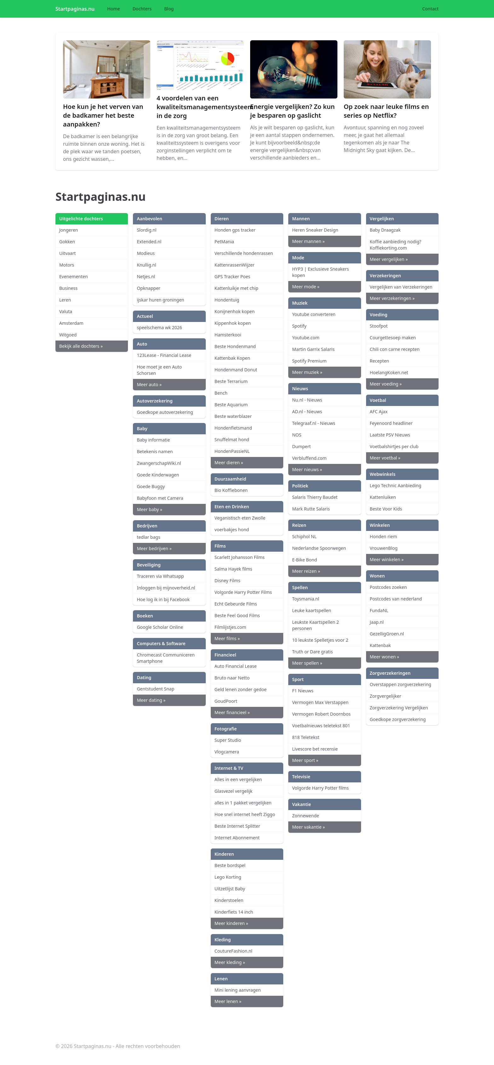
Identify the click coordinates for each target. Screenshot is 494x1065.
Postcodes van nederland (396, 599)
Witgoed (68, 335)
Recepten (379, 361)
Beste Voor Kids (386, 509)
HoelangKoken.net (389, 372)
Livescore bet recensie (315, 749)
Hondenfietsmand (233, 428)
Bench (221, 393)
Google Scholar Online (160, 627)
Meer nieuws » (307, 469)
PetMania (224, 242)
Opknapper (148, 288)
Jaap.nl (377, 622)
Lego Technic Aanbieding (396, 485)
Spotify (299, 326)
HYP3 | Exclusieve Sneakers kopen (320, 272)
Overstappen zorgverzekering (400, 684)
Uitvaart (67, 253)
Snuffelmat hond (232, 439)
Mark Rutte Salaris (311, 509)
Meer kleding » (230, 962)
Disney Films (227, 580)
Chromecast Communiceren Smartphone (166, 658)
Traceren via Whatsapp (160, 576)
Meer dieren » (229, 462)
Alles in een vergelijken (238, 779)
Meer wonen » (384, 657)
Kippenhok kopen (233, 323)
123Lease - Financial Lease (164, 355)
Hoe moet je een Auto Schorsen (159, 370)
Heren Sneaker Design (315, 230)
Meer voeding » (386, 384)
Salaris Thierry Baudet (314, 497)
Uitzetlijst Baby (230, 889)
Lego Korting (228, 877)
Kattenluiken (383, 497)
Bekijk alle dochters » (81, 346)
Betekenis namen (155, 451)
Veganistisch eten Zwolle (240, 518)
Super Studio (228, 740)
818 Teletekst (305, 737)
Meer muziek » (307, 372)
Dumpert (301, 446)
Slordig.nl (146, 230)
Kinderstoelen (229, 900)
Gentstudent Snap (155, 689)
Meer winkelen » (387, 559)
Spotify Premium (309, 361)
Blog (169, 9)
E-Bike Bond (304, 560)
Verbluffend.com (309, 458)
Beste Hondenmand (235, 346)
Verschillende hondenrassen (244, 253)
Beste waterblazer (233, 416)
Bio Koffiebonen (231, 490)
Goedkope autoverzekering (165, 412)
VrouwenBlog (384, 548)
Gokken (67, 242)
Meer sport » (305, 760)
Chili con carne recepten (395, 349)
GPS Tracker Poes (232, 276)
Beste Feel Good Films (237, 615)
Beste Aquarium (231, 405)
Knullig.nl (146, 265)
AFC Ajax (379, 411)
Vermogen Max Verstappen (320, 702)
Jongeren (68, 230)
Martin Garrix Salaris (313, 349)
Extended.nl (149, 242)
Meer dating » (151, 700)
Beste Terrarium (231, 381)
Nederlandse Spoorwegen (319, 548)
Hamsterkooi (228, 335)
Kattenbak (380, 645)
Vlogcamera (227, 752)
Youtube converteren (314, 314)
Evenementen (73, 276)
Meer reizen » (306, 571)
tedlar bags (148, 537)
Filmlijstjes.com (230, 627)
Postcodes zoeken (388, 587)
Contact (430, 9)
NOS (296, 435)
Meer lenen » (228, 1001)
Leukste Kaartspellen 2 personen (315, 625)
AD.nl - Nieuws (307, 411)
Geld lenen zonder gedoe (241, 689)
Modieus (146, 253)
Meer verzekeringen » (392, 298)
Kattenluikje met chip (236, 288)
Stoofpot (379, 326)
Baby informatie (153, 440)
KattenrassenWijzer (235, 265)
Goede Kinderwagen (158, 475)
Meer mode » (305, 287)
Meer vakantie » (308, 827)
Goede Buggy (151, 486)
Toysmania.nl (305, 599)
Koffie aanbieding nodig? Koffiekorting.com (396, 245)
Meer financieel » (232, 712)
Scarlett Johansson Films (240, 557)
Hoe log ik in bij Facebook (163, 599)
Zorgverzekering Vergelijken (399, 708)
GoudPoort (226, 701)
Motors (66, 265)
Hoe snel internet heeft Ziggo (245, 814)
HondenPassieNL (232, 451)
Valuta (65, 311)
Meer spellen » (307, 663)
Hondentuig (227, 300)
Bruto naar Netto (232, 678)
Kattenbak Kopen (232, 358)
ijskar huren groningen (160, 300)
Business (68, 288)
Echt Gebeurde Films (236, 604)
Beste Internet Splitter (237, 826)
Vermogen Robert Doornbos (321, 714)
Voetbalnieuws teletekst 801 (321, 726)
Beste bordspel (230, 865)
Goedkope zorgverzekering (398, 719)
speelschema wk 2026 (159, 327)
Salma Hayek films (233, 569)
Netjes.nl (146, 276)
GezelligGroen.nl (387, 634)
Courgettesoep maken (393, 338)
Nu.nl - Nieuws (307, 400)
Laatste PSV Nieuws (390, 435)
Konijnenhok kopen (235, 311)
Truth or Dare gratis (312, 652)
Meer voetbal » (385, 458)
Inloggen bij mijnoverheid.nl (166, 588)
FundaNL (379, 610)
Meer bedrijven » (154, 548)
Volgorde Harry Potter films (320, 788)
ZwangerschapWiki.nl (159, 463)
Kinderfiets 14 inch (234, 912)
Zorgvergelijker (385, 696)
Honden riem (383, 536)
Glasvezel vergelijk (233, 791)
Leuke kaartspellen (311, 610)
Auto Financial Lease (236, 666)
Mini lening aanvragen (238, 990)
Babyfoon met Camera (160, 498)
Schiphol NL (304, 536)
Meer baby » (149, 509)
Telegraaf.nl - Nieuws (313, 423)
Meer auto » (149, 384)
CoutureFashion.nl (233, 951)
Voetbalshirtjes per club (394, 446)
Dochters (142, 9)
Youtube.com (305, 338)
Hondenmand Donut (236, 370)
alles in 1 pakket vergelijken (243, 803)
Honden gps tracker (235, 230)
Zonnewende (305, 816)
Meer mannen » (308, 241)
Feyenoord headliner (391, 423)
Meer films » (227, 638)
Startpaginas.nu (75, 8)
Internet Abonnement (237, 838)
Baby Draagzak (385, 230)
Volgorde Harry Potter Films (243, 592)
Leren (65, 300)
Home (113, 9)
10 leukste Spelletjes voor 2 (320, 640)
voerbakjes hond (232, 529)
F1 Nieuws (302, 691)
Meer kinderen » (231, 923)
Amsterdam (71, 323)
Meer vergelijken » (389, 259)
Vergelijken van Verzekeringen (401, 287)
